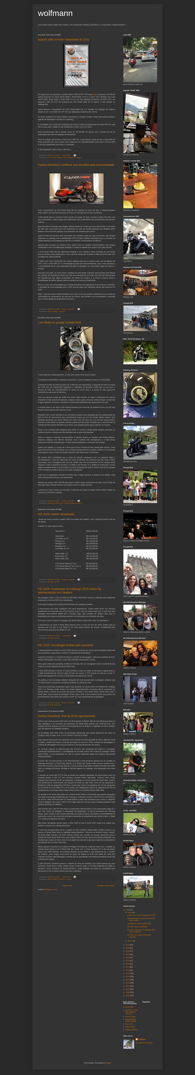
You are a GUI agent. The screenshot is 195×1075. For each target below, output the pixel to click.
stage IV (79, 157)
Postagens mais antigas (105, 886)
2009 (128, 992)
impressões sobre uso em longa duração (61, 503)
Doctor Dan (129, 1007)
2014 (128, 976)
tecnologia (57, 705)
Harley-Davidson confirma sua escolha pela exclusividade (76, 164)
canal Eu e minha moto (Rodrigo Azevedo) (131, 1012)
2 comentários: (66, 155)
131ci (49, 157)
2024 (128, 945)
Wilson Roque (130, 1017)
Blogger (108, 1063)
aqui (94, 94)
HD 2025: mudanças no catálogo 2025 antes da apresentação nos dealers (69, 590)
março (130, 912)
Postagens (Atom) (50, 890)
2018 (128, 964)
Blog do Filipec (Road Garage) (130, 1020)
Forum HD (129, 1024)
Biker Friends (130, 1027)
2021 (128, 954)
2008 (128, 996)
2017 (128, 967)
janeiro (130, 941)
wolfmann (142, 1039)
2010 (128, 989)
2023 (128, 948)
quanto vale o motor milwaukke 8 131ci (63, 39)
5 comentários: (66, 877)
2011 (128, 986)
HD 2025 (50, 582)
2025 (128, 910)
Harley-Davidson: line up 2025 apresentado (66, 716)
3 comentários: (66, 635)
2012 (128, 983)
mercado (62, 311)
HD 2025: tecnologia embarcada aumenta (65, 645)
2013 (128, 980)
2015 (128, 973)
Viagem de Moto (131, 1030)
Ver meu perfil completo (144, 1043)
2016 (128, 970)
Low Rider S (79, 503)
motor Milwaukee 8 (69, 157)
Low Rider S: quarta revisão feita (59, 322)
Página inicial (67, 886)
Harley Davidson (57, 157)
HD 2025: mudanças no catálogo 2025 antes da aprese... (141, 931)
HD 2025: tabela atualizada (56, 514)
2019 (128, 961)
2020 (128, 958)
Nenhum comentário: (68, 309)
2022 (128, 951)
